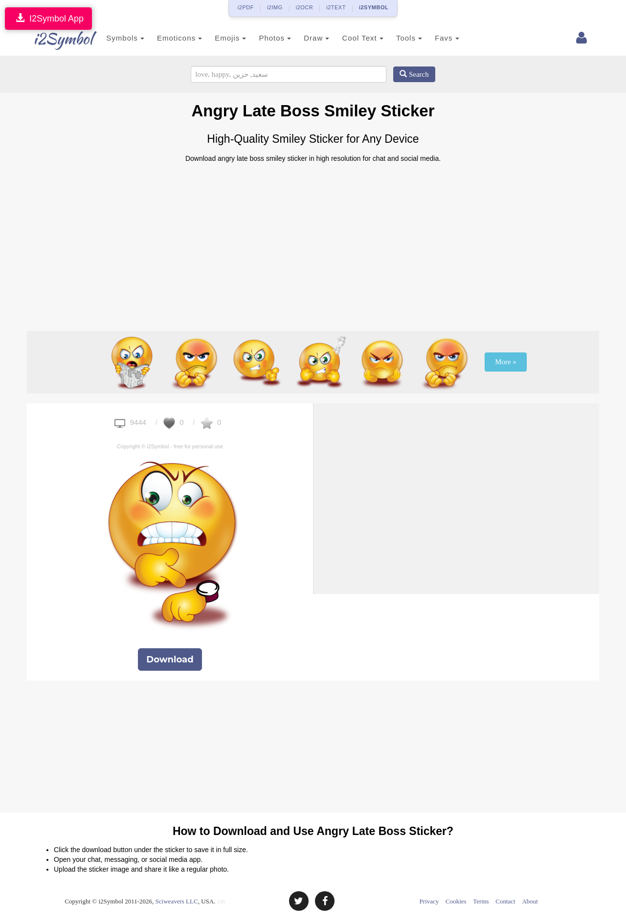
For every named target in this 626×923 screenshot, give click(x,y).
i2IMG (275, 7)
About (530, 901)
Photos (263, 38)
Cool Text (350, 38)
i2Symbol (54, 38)
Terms (481, 901)
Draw (304, 38)
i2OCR (304, 7)
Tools (397, 38)
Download (169, 659)
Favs (435, 38)
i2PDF (246, 7)
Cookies (456, 901)
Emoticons (167, 38)
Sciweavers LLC (177, 901)
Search (414, 74)
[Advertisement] (313, 243)
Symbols (113, 38)
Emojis (218, 38)
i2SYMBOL (373, 7)
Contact (505, 901)
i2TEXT (336, 7)
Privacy (429, 901)
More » (505, 362)
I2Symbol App (48, 18)
